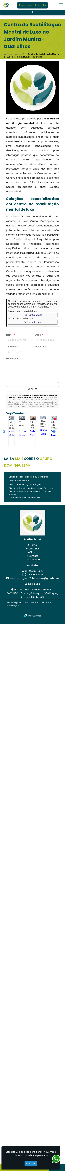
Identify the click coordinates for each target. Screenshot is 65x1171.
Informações (33, 559)
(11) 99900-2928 (33, 315)
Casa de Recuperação (19, 480)
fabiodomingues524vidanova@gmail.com (34, 578)
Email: (39, 334)
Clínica (33, 552)
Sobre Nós (33, 548)
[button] (61, 5)
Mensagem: (13, 358)
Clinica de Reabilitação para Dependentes (28, 477)
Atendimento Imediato (32, 5)
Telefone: (12, 346)
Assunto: (40, 346)
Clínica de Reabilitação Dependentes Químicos (31, 488)
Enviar (32, 388)
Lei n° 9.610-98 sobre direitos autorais (37, 406)
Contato (33, 556)
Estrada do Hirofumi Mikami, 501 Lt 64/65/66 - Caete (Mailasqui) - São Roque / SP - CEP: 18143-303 (32, 593)
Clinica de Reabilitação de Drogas (25, 484)
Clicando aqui (32, 322)
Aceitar (31, 1163)
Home (33, 545)
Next (53, 431)
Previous (3, 431)
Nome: (10, 334)
